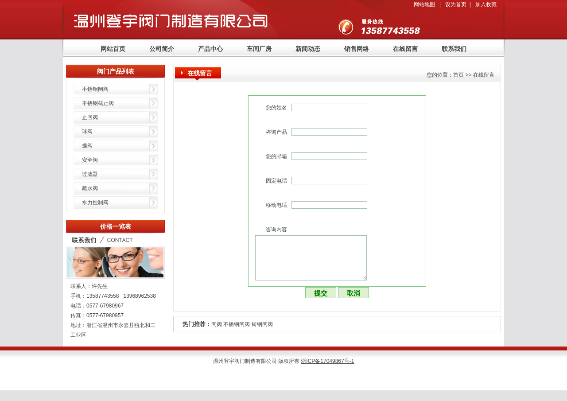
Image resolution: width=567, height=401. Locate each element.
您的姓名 (276, 108)
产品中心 (210, 48)
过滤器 (90, 174)
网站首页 (113, 48)
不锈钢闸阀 (236, 324)
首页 (458, 75)
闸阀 (216, 324)
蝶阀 (87, 146)
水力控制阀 (95, 202)
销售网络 (356, 48)
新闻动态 (307, 48)
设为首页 (455, 4)
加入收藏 (486, 4)
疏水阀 (90, 188)
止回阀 (90, 117)
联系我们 (454, 48)
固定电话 (276, 181)
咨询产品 (276, 132)
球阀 (87, 131)
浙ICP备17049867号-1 (327, 361)
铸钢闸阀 (262, 324)
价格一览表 (115, 226)
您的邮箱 (276, 156)
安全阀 (90, 160)
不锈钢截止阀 (98, 103)
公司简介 (161, 48)
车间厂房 (259, 48)
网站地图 (424, 4)
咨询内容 (276, 229)
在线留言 (405, 48)
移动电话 (276, 205)
